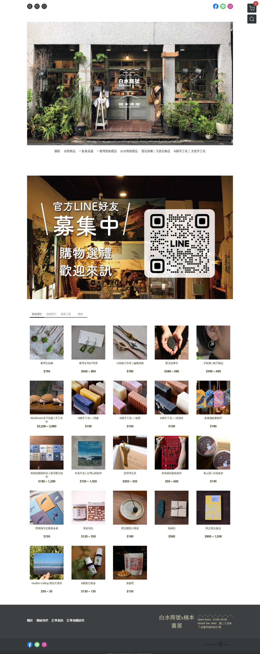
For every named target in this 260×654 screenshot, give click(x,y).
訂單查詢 (57, 620)
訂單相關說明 (75, 620)
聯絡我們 (42, 620)
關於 (30, 620)
